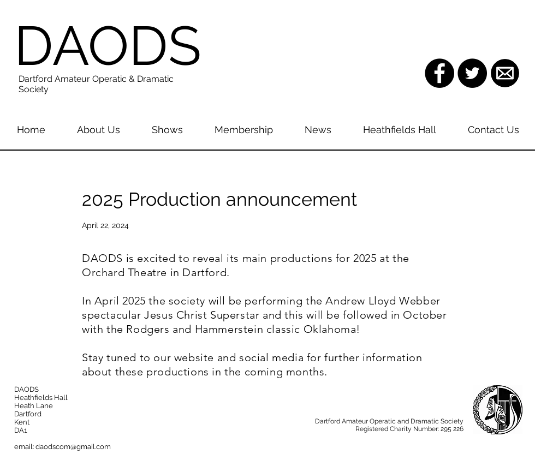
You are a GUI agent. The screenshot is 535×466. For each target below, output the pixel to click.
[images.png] (505, 73)
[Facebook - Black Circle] (439, 73)
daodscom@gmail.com (73, 447)
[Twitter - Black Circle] (472, 73)
